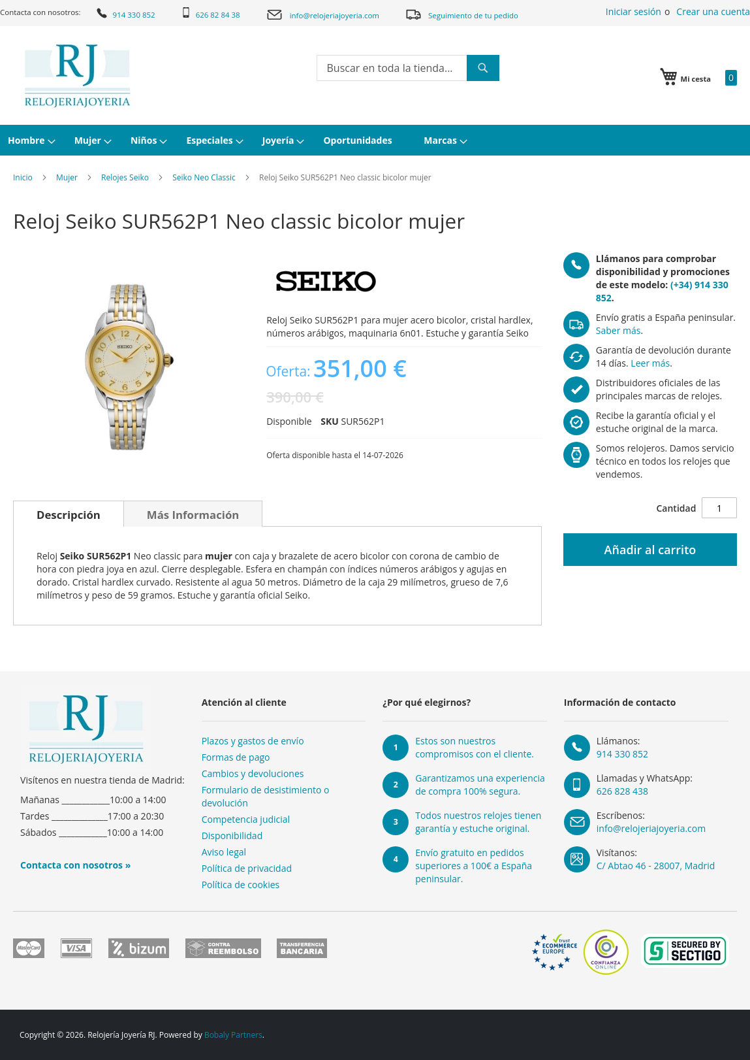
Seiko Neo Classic (204, 177)
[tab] (68, 514)
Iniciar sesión (633, 11)
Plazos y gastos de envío (253, 741)
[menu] (375, 140)
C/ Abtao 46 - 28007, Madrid (656, 865)
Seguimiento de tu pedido (461, 14)
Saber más (618, 330)
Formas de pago (236, 757)
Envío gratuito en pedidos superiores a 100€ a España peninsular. (473, 865)
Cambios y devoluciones (253, 773)
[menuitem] (30, 140)
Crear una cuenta (713, 11)
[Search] (483, 68)
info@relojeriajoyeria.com (322, 15)
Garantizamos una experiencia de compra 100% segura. (480, 784)
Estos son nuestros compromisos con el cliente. (474, 747)
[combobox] (408, 68)
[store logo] (77, 75)
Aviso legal (224, 852)
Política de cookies (241, 884)
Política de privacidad (247, 868)
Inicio (23, 177)
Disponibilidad (232, 835)
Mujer (67, 177)
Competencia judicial (246, 819)
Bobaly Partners (233, 1034)
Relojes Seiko (125, 177)
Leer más (650, 363)
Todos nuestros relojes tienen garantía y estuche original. (478, 822)
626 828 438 (622, 791)
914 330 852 (125, 13)
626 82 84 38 (210, 13)
